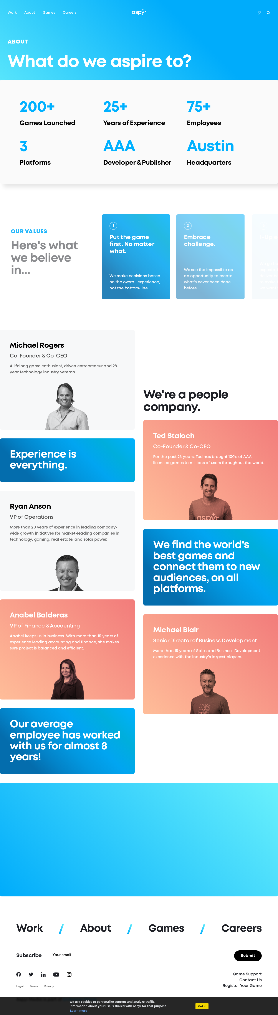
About (29, 12)
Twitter (30, 974)
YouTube (56, 974)
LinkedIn (43, 974)
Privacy (49, 986)
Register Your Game (242, 986)
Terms (34, 986)
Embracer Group (80, 999)
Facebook (18, 974)
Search (268, 13)
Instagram (69, 974)
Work (12, 12)
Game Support (247, 974)
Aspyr (139, 12)
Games (49, 12)
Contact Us (250, 980)
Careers (69, 12)
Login (259, 13)
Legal (19, 986)
